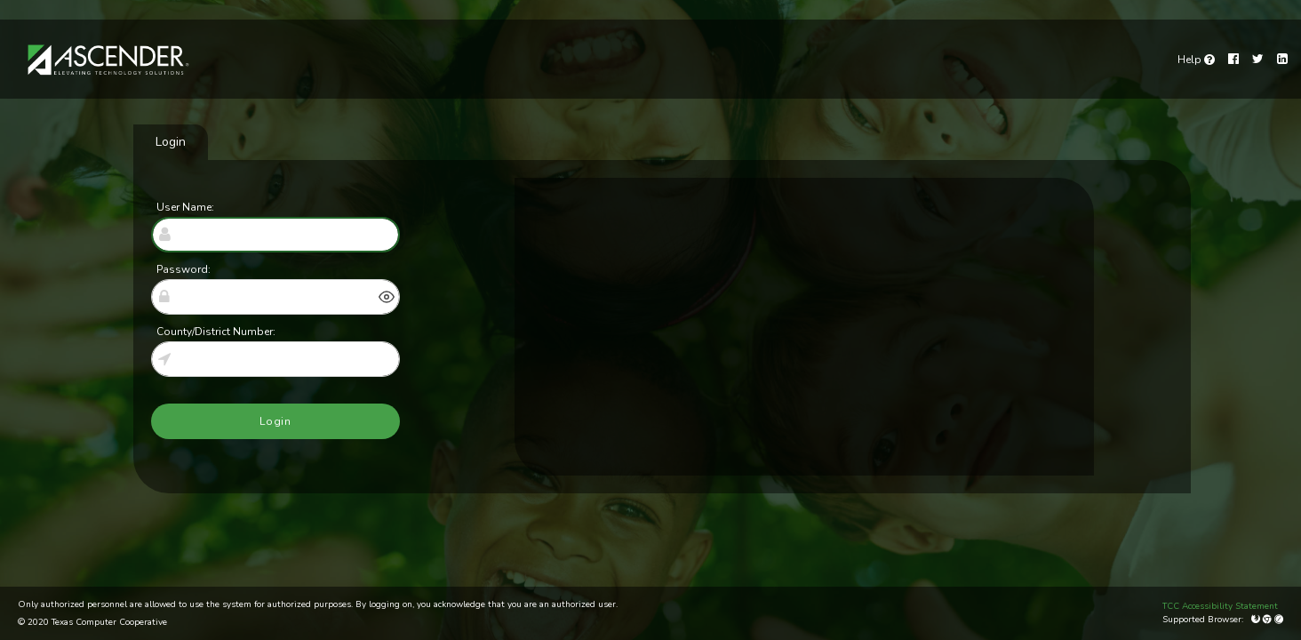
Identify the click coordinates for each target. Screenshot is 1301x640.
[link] (1196, 60)
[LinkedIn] (1282, 59)
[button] (386, 297)
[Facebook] (1233, 59)
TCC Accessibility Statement (1220, 606)
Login (171, 141)
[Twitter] (1258, 59)
